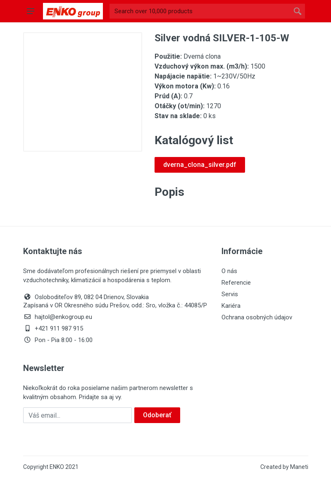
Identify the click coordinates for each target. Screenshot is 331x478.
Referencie (236, 282)
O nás (229, 271)
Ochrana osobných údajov (256, 317)
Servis (229, 294)
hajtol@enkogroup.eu (57, 317)
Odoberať (157, 415)
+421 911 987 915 (53, 328)
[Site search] (200, 11)
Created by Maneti (284, 467)
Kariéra (231, 305)
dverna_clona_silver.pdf (199, 165)
